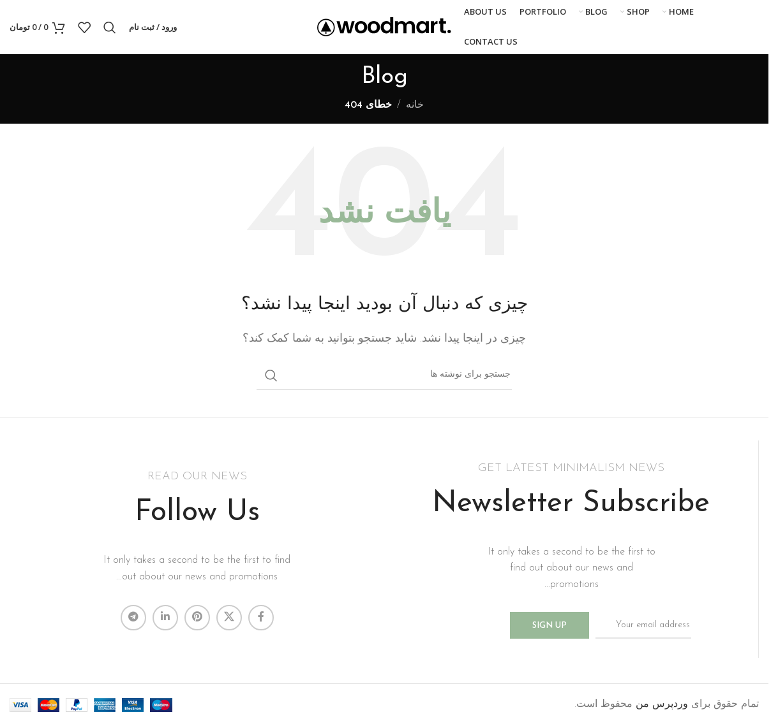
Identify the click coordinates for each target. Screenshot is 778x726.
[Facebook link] (261, 617)
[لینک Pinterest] (197, 617)
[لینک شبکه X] (229, 617)
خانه (415, 105)
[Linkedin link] (165, 617)
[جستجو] (110, 27)
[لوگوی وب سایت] (384, 27)
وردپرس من (662, 704)
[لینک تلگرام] (133, 617)
